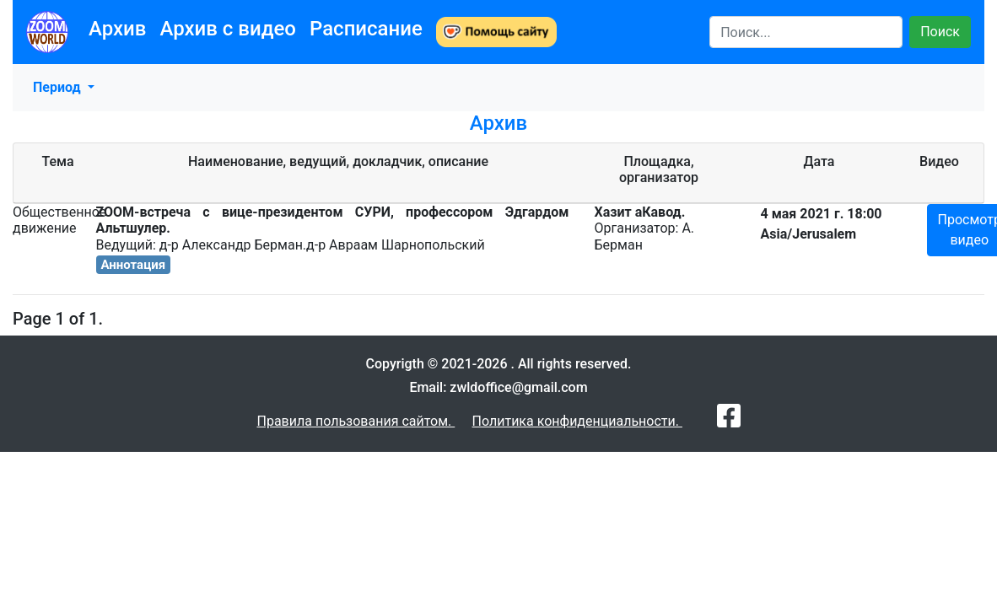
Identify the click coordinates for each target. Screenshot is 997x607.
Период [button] (58, 87)
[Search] (806, 32)
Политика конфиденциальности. (577, 421)
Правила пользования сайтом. (355, 421)
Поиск (940, 32)
